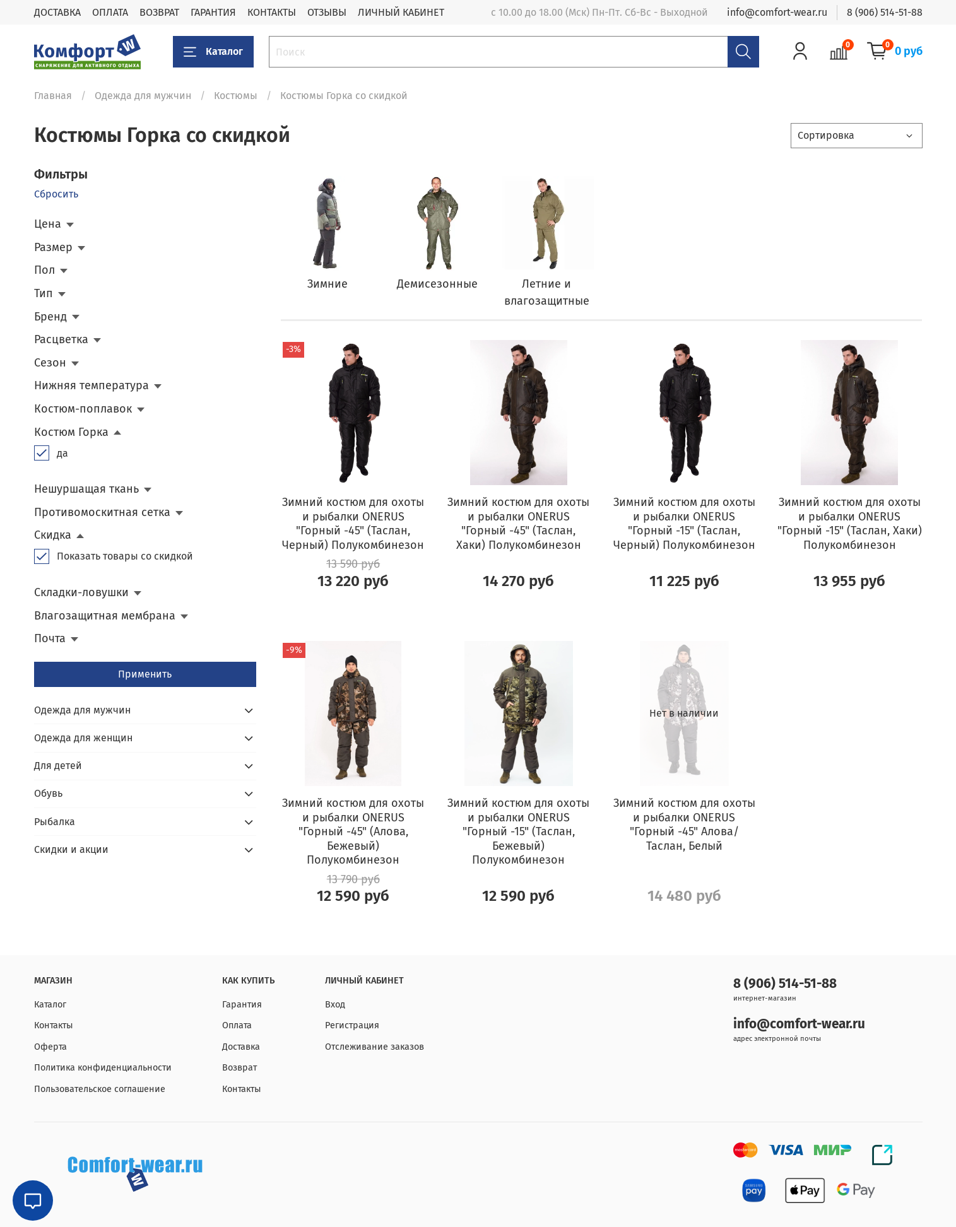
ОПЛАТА (110, 12)
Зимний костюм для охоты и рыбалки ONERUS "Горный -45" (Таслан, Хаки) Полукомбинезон (518, 523)
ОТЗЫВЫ (326, 12)
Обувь (48, 793)
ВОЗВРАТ (159, 12)
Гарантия (242, 1004)
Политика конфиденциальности (103, 1067)
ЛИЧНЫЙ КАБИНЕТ (401, 12)
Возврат (239, 1067)
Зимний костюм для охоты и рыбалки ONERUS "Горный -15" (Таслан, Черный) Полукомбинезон (684, 523)
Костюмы (235, 96)
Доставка (241, 1047)
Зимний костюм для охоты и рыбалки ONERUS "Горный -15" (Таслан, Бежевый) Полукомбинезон (518, 831)
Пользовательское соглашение (99, 1089)
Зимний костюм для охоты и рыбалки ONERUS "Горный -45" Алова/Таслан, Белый (684, 824)
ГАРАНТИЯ (213, 12)
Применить (145, 674)
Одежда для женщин (83, 738)
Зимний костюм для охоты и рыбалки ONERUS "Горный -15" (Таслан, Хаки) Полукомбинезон (849, 523)
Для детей (58, 766)
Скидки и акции (71, 849)
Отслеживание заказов (374, 1047)
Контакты (53, 1025)
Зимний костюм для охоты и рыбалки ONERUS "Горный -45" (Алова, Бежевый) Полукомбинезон (353, 831)
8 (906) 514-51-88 (885, 12)
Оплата (237, 1025)
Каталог (213, 51)
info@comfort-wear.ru (777, 12)
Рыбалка (54, 822)
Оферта (50, 1047)
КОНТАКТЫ (271, 12)
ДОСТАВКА (57, 12)
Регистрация (352, 1025)
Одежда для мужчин (143, 96)
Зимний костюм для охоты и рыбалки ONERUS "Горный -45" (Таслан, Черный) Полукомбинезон (353, 523)
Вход (335, 1004)
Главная (53, 96)
